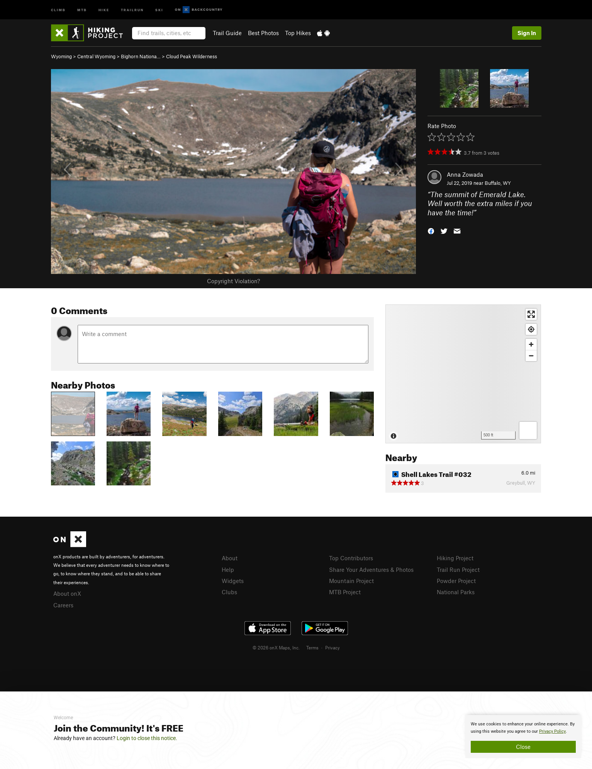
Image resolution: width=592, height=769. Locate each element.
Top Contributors (351, 557)
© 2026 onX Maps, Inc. (276, 647)
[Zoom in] (531, 344)
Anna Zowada (465, 174)
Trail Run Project (458, 569)
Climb (58, 9)
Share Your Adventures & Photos (371, 569)
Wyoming (61, 56)
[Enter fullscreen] (531, 314)
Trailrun (132, 9)
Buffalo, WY (498, 183)
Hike (103, 9)
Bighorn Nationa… (141, 56)
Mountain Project (351, 580)
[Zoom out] (531, 355)
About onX (67, 593)
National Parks (456, 591)
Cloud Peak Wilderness (191, 56)
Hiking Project (455, 557)
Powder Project (456, 580)
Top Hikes (298, 32)
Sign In (526, 32)
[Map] (463, 374)
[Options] (528, 430)
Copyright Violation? (233, 280)
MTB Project (345, 591)
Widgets (233, 580)
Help (228, 569)
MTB (82, 9)
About (229, 557)
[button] (430, 230)
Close (523, 746)
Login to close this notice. (147, 738)
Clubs (229, 591)
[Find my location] (531, 329)
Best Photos (263, 32)
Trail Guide (227, 32)
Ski (159, 9)
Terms (312, 647)
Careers (63, 605)
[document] (523, 736)
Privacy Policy (552, 731)
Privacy (332, 647)
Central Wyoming (96, 56)
